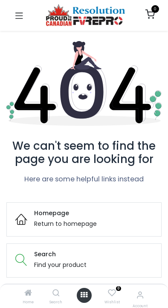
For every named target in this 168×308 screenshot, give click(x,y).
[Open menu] (84, 295)
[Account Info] (140, 295)
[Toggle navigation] (19, 15)
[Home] (28, 293)
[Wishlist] (111, 293)
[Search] (56, 293)
